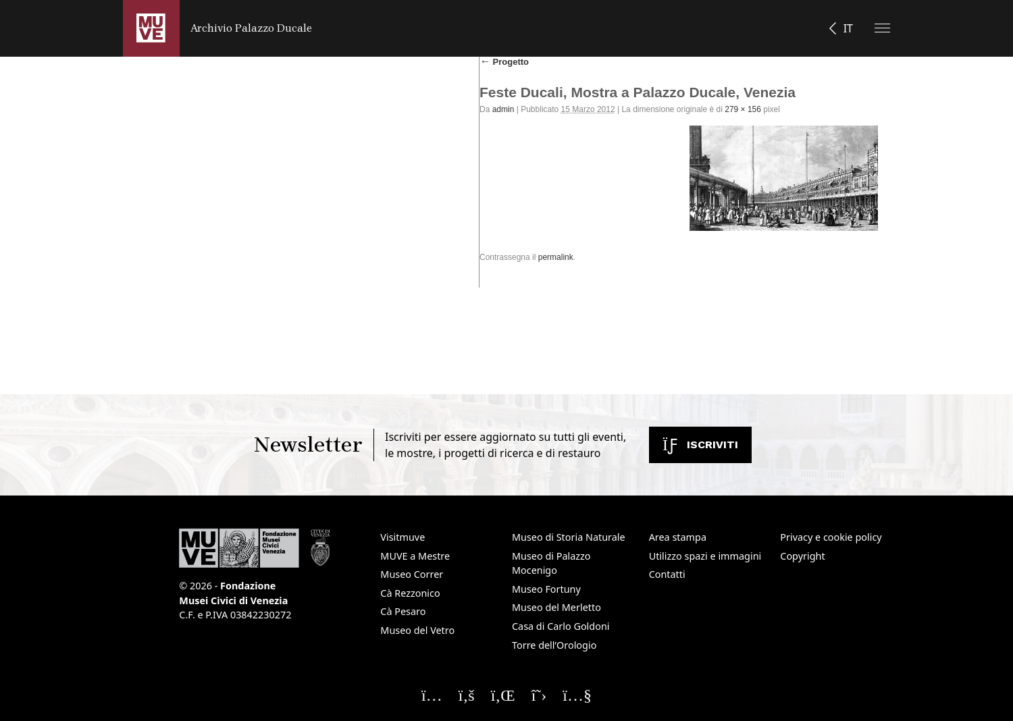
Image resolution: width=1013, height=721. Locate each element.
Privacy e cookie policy (830, 537)
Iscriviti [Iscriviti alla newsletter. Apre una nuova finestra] (700, 444)
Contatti (667, 574)
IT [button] (848, 28)
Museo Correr (411, 574)
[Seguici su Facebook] (467, 694)
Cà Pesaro (402, 611)
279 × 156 (743, 109)
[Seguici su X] (539, 694)
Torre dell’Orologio (554, 645)
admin (503, 109)
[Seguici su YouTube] (577, 694)
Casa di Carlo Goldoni (561, 626)
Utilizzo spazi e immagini (705, 556)
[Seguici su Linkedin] (503, 694)
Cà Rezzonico (410, 593)
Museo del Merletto (556, 607)
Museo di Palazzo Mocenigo (551, 563)
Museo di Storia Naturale (568, 537)
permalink (555, 257)
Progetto (504, 62)
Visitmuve (402, 537)
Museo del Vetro (417, 630)
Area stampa (677, 537)
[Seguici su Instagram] (431, 694)
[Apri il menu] (882, 28)
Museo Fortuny (546, 589)
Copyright (802, 556)
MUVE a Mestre (415, 556)
